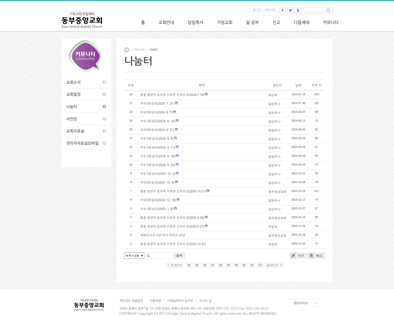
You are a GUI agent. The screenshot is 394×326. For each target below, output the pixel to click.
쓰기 (297, 256)
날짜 (298, 85)
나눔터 (153, 49)
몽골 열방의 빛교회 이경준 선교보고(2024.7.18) (172, 95)
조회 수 (316, 85)
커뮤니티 (139, 49)
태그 (315, 256)
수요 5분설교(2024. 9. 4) (156, 138)
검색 (179, 256)
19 (228, 265)
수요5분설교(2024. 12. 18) (158, 200)
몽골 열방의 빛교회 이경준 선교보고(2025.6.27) (172, 226)
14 (188, 265)
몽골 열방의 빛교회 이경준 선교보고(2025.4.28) (172, 217)
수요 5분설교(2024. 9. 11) (157, 147)
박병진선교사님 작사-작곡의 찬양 (162, 235)
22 (252, 265)
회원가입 (270, 10)
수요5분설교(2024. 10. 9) (157, 182)
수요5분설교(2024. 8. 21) (157, 130)
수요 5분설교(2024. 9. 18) (157, 156)
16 (204, 265)
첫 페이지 (174, 265)
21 (243, 265)
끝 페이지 (274, 265)
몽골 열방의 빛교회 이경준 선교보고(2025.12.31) (173, 244)
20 (236, 265)
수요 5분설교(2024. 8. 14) (157, 121)
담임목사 (274, 104)
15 (196, 265)
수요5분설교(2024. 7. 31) (157, 103)
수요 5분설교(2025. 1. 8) (156, 209)
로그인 (257, 10)
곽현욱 (272, 95)
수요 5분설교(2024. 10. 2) (157, 174)
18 (220, 265)
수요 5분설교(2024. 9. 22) (157, 165)
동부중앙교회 (277, 192)
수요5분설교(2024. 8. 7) (156, 112)
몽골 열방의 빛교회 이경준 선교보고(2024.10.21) (173, 191)
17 (212, 265)
